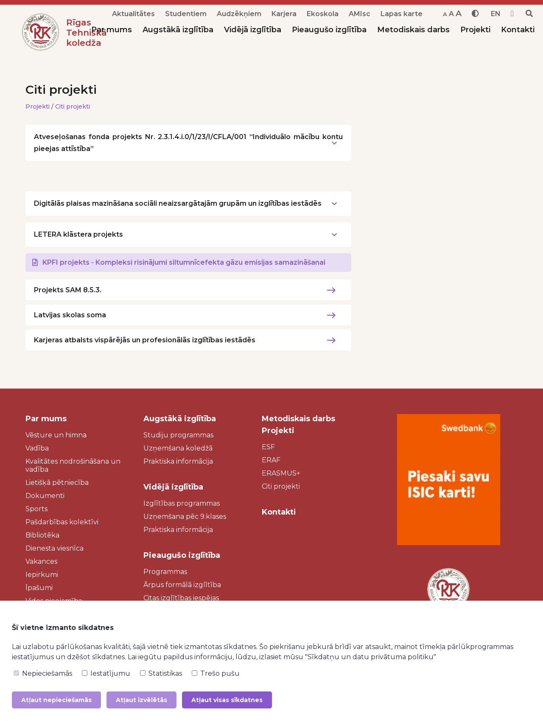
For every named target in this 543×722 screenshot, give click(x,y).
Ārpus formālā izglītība (182, 585)
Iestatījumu (106, 673)
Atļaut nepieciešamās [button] (56, 700)
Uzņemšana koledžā (178, 448)
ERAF (271, 460)
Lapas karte (402, 14)
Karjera (284, 14)
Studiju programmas (178, 435)
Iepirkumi (41, 575)
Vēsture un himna (56, 435)
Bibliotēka (42, 535)
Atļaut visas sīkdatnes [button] (227, 700)
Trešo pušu (216, 673)
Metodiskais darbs (413, 29)
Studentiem (186, 14)
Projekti (475, 29)
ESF (268, 447)
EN (496, 14)
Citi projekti (72, 106)
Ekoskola (323, 14)
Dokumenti (44, 496)
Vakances (41, 561)
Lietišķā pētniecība (57, 483)
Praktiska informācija (178, 461)
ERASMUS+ (281, 473)
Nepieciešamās (43, 673)
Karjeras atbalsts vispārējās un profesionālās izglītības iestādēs (144, 340)
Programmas (165, 572)
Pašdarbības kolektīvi (61, 522)
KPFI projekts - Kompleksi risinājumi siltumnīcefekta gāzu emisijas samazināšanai (183, 262)
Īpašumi (39, 588)
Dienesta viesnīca (54, 548)
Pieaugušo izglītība (329, 29)
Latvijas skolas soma (70, 315)
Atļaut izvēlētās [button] (141, 700)
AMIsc (359, 14)
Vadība (37, 448)
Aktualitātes (133, 14)
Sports (36, 509)
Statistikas (161, 673)
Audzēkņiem (239, 14)
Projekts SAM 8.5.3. (67, 290)
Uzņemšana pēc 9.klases (184, 516)
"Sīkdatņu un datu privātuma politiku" (370, 657)
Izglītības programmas (181, 503)
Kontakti (518, 29)
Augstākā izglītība (178, 29)
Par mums (111, 29)
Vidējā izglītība (252, 29)
